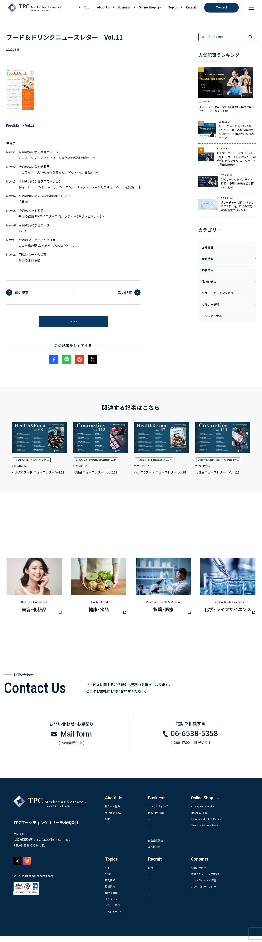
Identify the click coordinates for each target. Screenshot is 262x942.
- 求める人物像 (162, 880)
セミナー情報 (113, 911)
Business (124, 7)
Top (86, 7)
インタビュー (113, 905)
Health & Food (22, 462)
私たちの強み (113, 812)
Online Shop (151, 7)
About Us (103, 7)
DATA (46, 462)
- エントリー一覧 (163, 895)
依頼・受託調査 (162, 818)
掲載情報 (110, 892)
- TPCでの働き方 (163, 901)
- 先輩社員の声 (162, 890)
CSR (107, 824)
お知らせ (207, 247)
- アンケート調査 (163, 835)
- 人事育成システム (164, 885)
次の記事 (125, 292)
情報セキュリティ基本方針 (218, 880)
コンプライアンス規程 (215, 886)
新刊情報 (110, 886)
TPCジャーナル (212, 316)
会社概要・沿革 (113, 818)
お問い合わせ (210, 874)
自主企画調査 (162, 846)
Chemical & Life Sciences (218, 831)
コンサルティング (164, 812)
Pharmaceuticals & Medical (219, 824)
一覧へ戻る (73, 323)
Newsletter (36, 462)
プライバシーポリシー (215, 892)
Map (67, 845)
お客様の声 (160, 852)
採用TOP (159, 874)
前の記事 (22, 292)
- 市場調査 (159, 824)
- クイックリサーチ (164, 840)
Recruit (191, 7)
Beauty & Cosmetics (86, 462)
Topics (173, 7)
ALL (107, 874)
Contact (221, 7)
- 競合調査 (159, 829)
